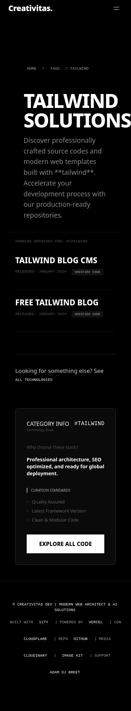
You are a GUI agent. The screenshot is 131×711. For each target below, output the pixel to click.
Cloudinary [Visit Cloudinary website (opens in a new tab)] (35, 655)
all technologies (33, 379)
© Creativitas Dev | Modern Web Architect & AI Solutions (64, 607)
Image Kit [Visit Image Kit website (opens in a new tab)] (72, 655)
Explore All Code (65, 544)
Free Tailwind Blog (56, 302)
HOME (31, 68)
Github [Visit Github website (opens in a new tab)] (80, 639)
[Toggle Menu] (116, 8)
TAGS (55, 68)
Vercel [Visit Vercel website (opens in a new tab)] (96, 622)
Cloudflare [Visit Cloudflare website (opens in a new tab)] (35, 639)
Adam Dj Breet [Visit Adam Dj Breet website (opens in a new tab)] (65, 672)
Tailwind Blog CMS (56, 260)
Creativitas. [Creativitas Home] (30, 8)
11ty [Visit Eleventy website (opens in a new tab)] (43, 622)
